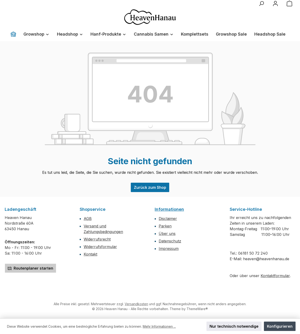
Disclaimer (168, 218)
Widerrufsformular (100, 246)
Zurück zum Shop (150, 187)
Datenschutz (170, 241)
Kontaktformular (275, 275)
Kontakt (90, 254)
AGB (88, 218)
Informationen (169, 209)
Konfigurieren (279, 326)
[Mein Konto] (275, 3)
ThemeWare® (197, 309)
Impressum (169, 248)
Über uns (167, 233)
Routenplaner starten (30, 268)
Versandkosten (136, 304)
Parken (165, 226)
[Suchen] (261, 3)
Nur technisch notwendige (234, 326)
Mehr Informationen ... (159, 326)
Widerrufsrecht (97, 239)
